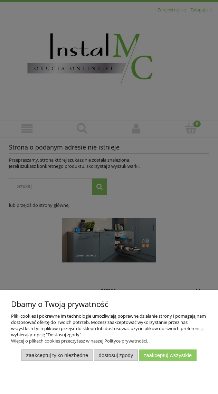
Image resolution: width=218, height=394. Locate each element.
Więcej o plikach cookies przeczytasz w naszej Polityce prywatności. (79, 341)
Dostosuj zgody (116, 355)
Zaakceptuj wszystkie (168, 355)
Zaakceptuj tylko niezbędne (57, 355)
